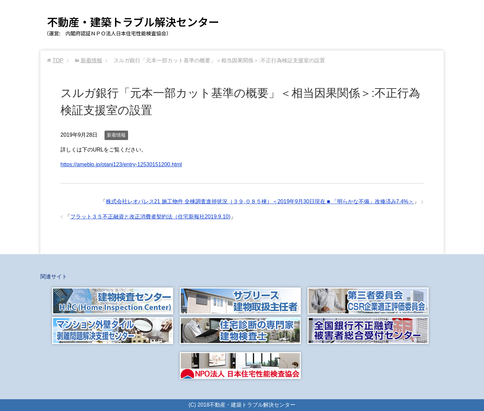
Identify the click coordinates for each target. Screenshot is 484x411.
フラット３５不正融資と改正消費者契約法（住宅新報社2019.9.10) (150, 216)
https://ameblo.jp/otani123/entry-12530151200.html (121, 164)
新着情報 (116, 135)
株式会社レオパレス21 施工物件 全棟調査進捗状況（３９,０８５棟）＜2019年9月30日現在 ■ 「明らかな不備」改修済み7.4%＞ (260, 201)
